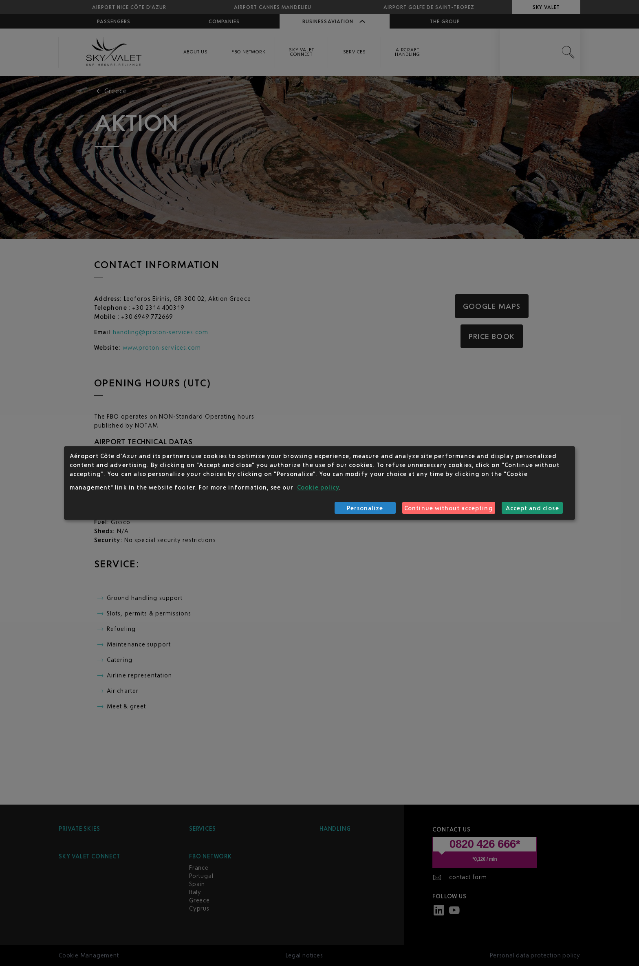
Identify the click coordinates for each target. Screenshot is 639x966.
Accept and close (532, 508)
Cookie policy (318, 487)
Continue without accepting (448, 508)
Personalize (365, 508)
